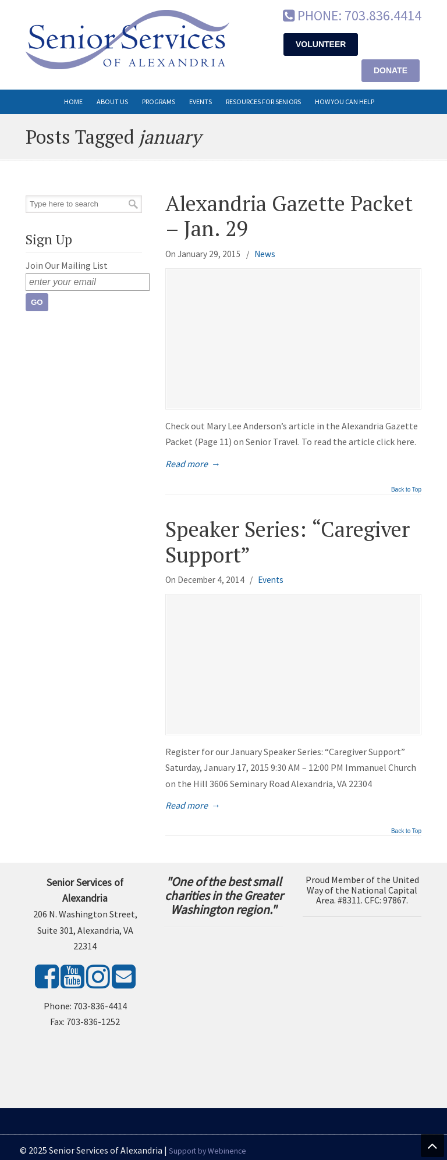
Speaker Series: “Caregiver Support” (287, 541)
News (264, 253)
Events (270, 579)
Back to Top (406, 490)
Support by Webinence (207, 1151)
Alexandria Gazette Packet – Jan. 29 (289, 216)
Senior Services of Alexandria (127, 39)
